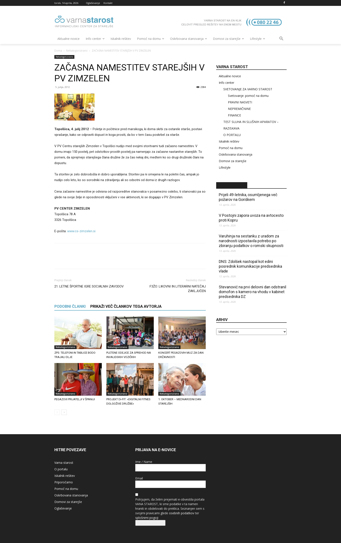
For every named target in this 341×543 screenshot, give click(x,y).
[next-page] (64, 412)
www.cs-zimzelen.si (81, 231)
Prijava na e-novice (150, 523)
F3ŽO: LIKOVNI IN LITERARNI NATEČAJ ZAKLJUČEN (178, 288)
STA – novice (232, 185)
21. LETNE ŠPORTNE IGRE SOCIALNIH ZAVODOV (89, 286)
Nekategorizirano (77, 50)
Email (139, 478)
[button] (281, 39)
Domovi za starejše (232, 161)
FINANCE (234, 115)
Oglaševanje (63, 508)
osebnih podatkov (181, 513)
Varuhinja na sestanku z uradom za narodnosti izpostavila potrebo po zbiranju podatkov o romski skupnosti (251, 241)
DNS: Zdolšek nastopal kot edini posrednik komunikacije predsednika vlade (250, 266)
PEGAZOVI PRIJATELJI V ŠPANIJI (74, 399)
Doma (58, 50)
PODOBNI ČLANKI (70, 306)
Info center (226, 83)
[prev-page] (57, 412)
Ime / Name (143, 462)
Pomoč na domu (230, 148)
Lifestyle (225, 167)
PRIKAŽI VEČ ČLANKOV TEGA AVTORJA (126, 306)
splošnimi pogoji (146, 518)
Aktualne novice (230, 76)
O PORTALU (232, 135)
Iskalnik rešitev (229, 141)
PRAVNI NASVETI (240, 102)
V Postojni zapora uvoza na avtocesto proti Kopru (251, 217)
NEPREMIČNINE (239, 109)
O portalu (61, 469)
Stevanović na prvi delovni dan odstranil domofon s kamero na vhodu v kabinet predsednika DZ (252, 292)
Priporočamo (63, 482)
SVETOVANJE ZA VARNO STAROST (247, 89)
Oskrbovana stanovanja (235, 154)
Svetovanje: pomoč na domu (248, 96)
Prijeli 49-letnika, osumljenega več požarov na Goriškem (248, 197)
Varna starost (63, 463)
